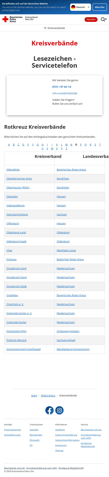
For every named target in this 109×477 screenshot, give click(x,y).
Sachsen (62, 214)
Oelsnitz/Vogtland (17, 214)
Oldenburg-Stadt (16, 241)
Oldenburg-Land (16, 232)
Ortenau (11, 259)
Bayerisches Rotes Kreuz (71, 169)
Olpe (9, 250)
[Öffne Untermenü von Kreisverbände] (54, 28)
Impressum (60, 445)
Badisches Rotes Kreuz (70, 259)
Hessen (61, 196)
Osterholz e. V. (15, 304)
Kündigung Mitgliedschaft (88, 445)
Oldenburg (63, 232)
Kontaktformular (12, 435)
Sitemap (59, 450)
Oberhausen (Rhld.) (18, 187)
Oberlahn (12, 196)
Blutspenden (36, 435)
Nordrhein (63, 178)
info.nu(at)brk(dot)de (64, 93)
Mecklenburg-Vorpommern (73, 349)
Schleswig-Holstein (68, 331)
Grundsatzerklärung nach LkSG (91, 437)
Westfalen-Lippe (66, 250)
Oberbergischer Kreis (19, 178)
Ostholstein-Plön (16, 331)
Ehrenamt (35, 440)
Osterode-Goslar (16, 322)
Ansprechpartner (12, 429)
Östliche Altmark (16, 340)
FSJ (31, 445)
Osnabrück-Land (16, 268)
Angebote (60, 429)
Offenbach (12, 223)
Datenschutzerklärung (66, 435)
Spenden (91, 19)
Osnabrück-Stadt (16, 286)
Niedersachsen (66, 268)
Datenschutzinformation (67, 440)
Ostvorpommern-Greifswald (23, 349)
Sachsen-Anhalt (66, 340)
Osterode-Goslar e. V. (19, 313)
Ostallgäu (12, 295)
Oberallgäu (13, 169)
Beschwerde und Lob (91, 429)
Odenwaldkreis (15, 205)
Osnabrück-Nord (16, 277)
